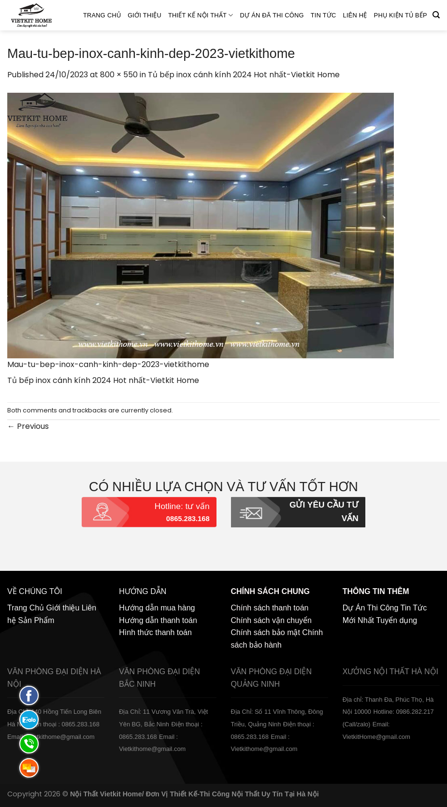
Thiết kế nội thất (200, 15)
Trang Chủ (102, 15)
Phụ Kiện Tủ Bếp (400, 15)
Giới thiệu (144, 15)
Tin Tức (323, 15)
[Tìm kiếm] (436, 15)
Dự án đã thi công (272, 15)
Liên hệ (355, 15)
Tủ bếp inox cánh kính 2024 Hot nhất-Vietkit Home (244, 74)
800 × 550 (119, 74)
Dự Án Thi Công (371, 608)
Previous (28, 426)
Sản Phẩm (36, 620)
